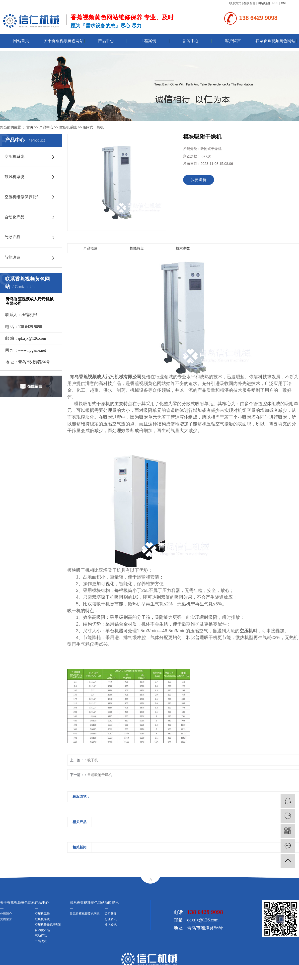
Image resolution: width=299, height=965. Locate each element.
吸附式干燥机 (93, 127)
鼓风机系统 (14, 177)
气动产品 (12, 237)
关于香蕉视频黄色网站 (63, 41)
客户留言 (233, 41)
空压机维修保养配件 (22, 197)
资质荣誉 (6, 919)
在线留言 (249, 3)
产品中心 (106, 41)
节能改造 (12, 257)
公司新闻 (111, 913)
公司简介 (6, 913)
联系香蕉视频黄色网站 (275, 41)
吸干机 (92, 760)
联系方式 (235, 3)
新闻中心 (191, 41)
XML (284, 3)
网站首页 (21, 41)
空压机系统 (68, 127)
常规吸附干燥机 (99, 775)
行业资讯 (111, 919)
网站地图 (264, 3)
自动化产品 (14, 217)
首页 (29, 127)
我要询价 (199, 180)
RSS (275, 3)
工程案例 (148, 41)
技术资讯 (111, 924)
